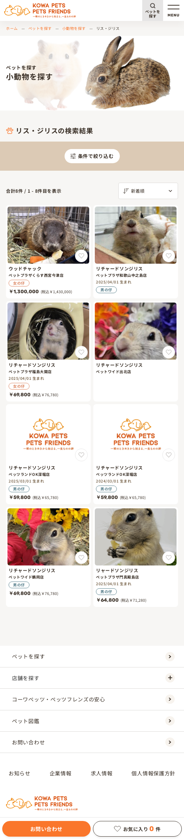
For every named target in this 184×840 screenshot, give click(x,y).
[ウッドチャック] (48, 251)
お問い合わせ (46, 829)
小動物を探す (74, 28)
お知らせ (20, 773)
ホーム (12, 28)
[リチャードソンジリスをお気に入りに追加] (168, 255)
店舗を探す (93, 677)
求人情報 (102, 773)
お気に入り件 (137, 829)
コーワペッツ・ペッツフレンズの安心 (93, 699)
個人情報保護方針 (153, 773)
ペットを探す (152, 14)
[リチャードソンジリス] (135, 251)
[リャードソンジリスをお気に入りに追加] (168, 557)
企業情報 (61, 773)
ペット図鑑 (93, 720)
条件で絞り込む (92, 155)
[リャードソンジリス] (135, 557)
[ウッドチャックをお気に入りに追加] (81, 255)
